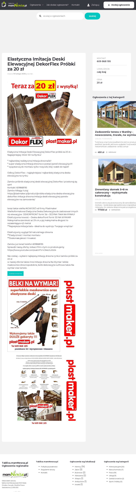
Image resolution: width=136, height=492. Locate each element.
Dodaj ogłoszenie (119, 4)
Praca (112, 473)
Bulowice (78, 473)
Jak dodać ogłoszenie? (57, 5)
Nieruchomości (116, 470)
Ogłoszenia (35, 5)
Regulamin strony (48, 470)
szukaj (92, 16)
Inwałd (77, 484)
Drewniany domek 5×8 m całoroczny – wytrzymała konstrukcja (111, 192)
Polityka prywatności (49, 467)
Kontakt (76, 5)
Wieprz (78, 478)
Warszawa (79, 476)
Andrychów (79, 481)
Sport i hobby (115, 481)
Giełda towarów (116, 478)
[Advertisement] (68, 34)
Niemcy (78, 467)
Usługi (112, 476)
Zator (77, 470)
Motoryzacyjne (116, 467)
